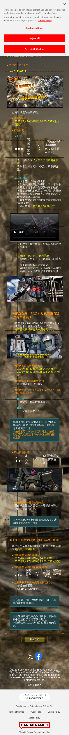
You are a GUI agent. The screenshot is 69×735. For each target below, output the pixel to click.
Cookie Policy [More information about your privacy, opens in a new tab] (45, 19)
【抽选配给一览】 (28, 522)
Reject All (34, 37)
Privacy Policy (36, 712)
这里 (32, 508)
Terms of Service (16, 712)
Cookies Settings (34, 26)
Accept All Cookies (34, 47)
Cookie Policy (54, 712)
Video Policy (34, 718)
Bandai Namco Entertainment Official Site (34, 706)
